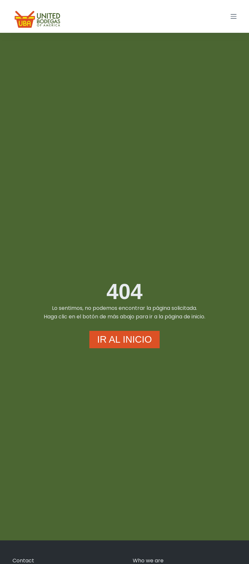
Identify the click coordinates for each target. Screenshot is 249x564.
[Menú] (234, 16)
